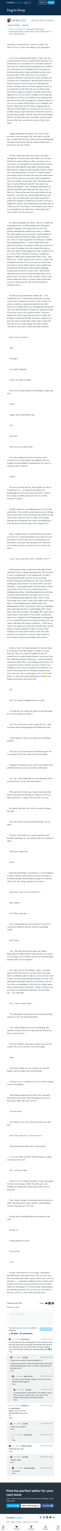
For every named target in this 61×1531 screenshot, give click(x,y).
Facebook (48, 1506)
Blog (58, 1529)
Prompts (17, 1529)
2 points (17, 1457)
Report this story (13, 1307)
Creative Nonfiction (14, 25)
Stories (45, 1529)
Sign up (42, 2)
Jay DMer (25, 1357)
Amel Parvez (25, 1405)
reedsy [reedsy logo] (14, 2)
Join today (13, 1506)
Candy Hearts (19, 34)
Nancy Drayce (25, 1339)
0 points (19, 1468)
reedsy (14, 1517)
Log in (51, 2)
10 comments (47, 20)
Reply (11, 1352)
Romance (25, 25)
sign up (19, 1328)
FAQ (7, 1522)
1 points (16, 1339)
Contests (31, 1529)
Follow (23, 20)
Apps (27, 2)
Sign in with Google (30, 1506)
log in (26, 1328)
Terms (13, 1522)
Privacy (19, 1522)
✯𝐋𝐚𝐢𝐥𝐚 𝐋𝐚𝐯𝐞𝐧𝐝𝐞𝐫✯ (26, 1446)
